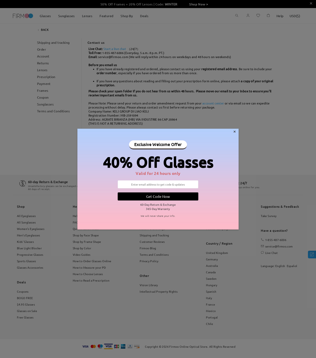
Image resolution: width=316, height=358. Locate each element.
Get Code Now (158, 196)
